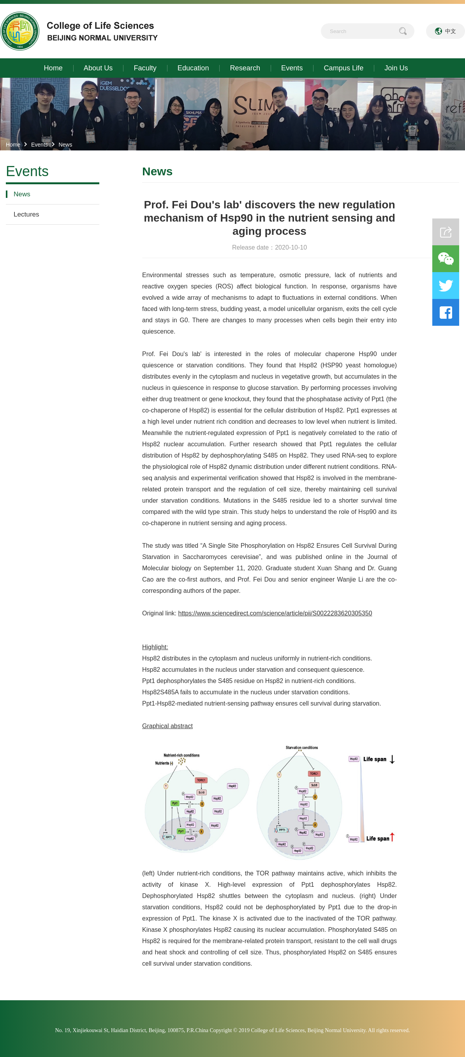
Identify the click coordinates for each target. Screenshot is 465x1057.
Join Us (396, 68)
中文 (450, 31)
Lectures (26, 214)
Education (193, 68)
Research (245, 68)
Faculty (145, 68)
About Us (98, 68)
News (65, 145)
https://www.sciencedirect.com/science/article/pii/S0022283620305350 (275, 613)
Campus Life (343, 68)
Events (292, 68)
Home (53, 68)
